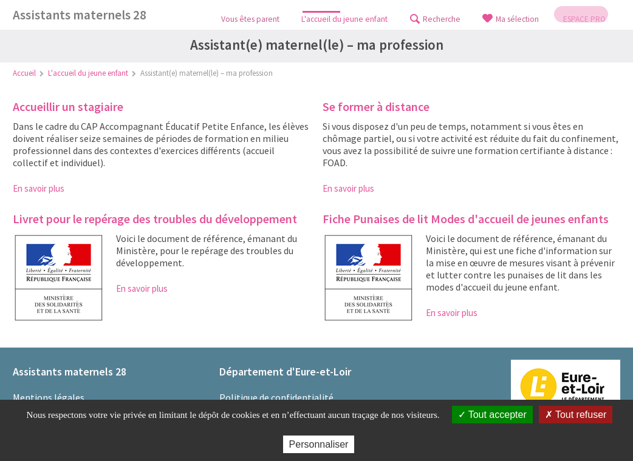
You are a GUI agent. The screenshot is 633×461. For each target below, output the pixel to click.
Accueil (24, 73)
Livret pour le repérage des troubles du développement (155, 218)
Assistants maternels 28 (79, 15)
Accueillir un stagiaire (68, 106)
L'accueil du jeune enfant (88, 73)
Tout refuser (576, 414)
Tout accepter (492, 414)
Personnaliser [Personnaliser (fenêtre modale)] (319, 444)
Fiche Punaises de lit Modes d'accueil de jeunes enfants (466, 218)
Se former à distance (376, 106)
